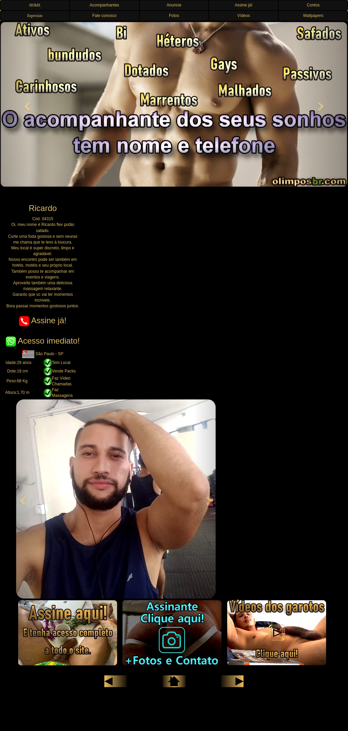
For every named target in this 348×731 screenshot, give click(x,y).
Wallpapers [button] (313, 15)
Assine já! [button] (244, 5)
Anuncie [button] (174, 5)
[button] (26, 104)
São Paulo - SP (42, 353)
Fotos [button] (174, 15)
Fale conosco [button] (104, 15)
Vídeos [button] (243, 15)
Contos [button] (313, 5)
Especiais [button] (34, 15)
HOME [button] (34, 5)
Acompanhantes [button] (104, 5)
